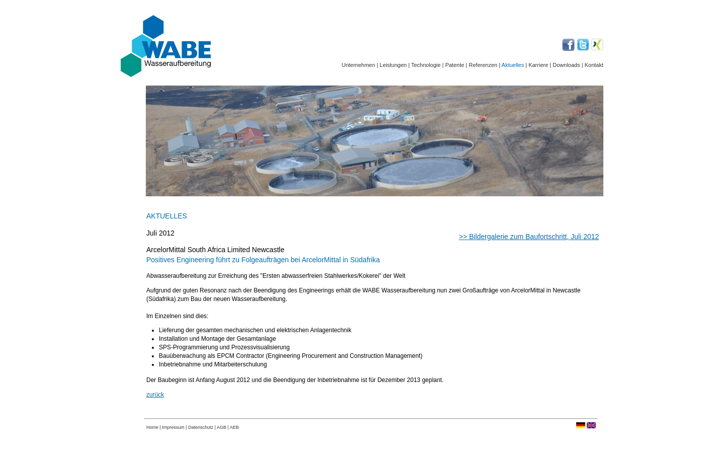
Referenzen (483, 65)
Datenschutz (201, 427)
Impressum (173, 427)
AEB (234, 427)
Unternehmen (358, 65)
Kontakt (594, 65)
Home (152, 427)
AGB (221, 427)
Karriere (537, 65)
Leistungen (393, 65)
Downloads (566, 65)
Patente (454, 65)
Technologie (426, 65)
